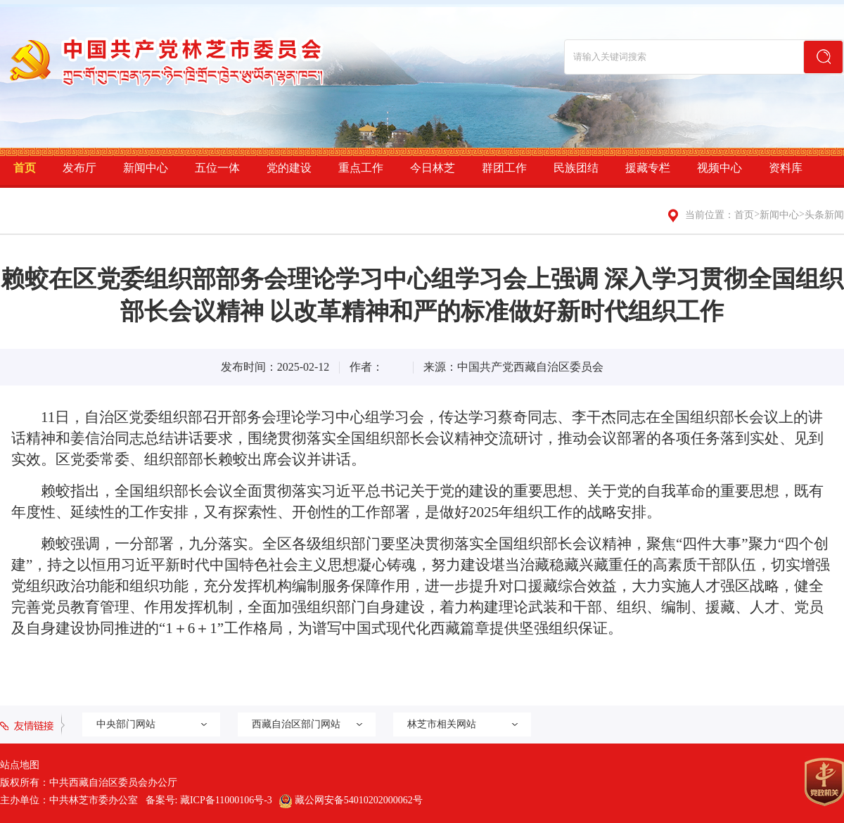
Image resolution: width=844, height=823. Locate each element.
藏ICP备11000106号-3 (226, 800)
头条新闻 (824, 215)
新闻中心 (145, 168)
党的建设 (289, 168)
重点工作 (360, 168)
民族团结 (576, 168)
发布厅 (79, 168)
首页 (24, 168)
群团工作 (504, 168)
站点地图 (19, 765)
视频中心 (719, 168)
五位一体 (217, 168)
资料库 (786, 168)
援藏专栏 (647, 168)
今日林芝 (432, 168)
